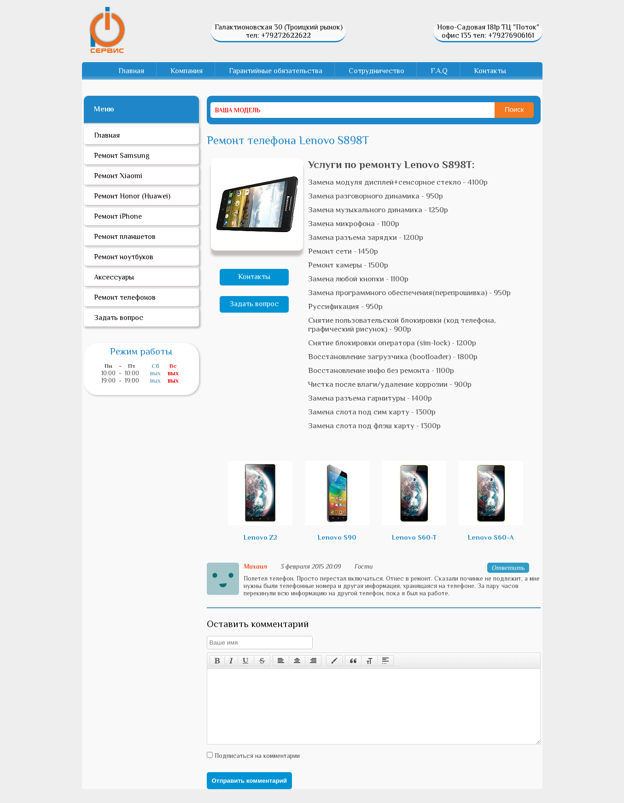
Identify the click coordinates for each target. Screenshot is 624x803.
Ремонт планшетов (125, 237)
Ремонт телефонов (125, 297)
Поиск (514, 109)
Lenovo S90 (337, 501)
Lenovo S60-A (491, 501)
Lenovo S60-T (414, 501)
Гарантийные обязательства (275, 71)
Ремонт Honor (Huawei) (132, 196)
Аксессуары (114, 277)
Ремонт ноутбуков (123, 257)
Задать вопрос (254, 304)
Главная (131, 71)
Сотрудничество (376, 71)
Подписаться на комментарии (256, 769)
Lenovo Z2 (260, 501)
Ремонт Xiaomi (118, 176)
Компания (186, 71)
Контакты (490, 71)
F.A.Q (439, 71)
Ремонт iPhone (118, 216)
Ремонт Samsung (122, 155)
